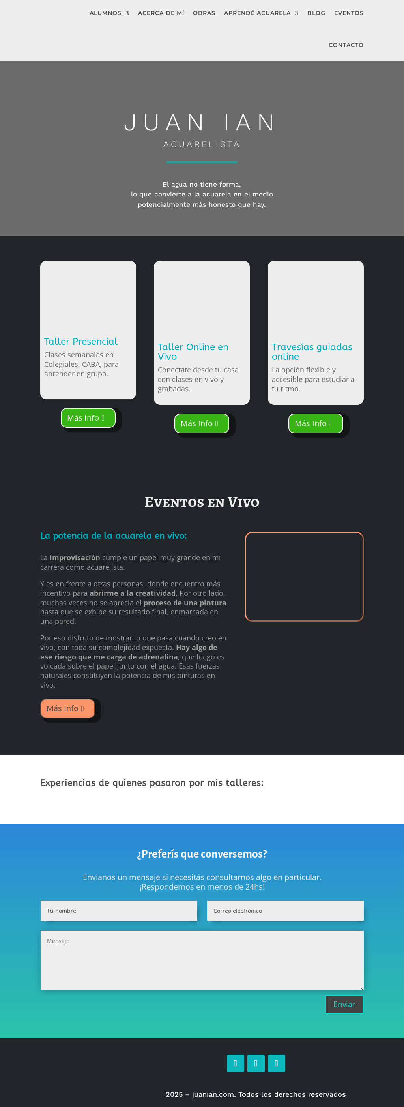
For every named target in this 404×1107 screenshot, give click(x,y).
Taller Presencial (81, 341)
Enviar (344, 1004)
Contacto (346, 45)
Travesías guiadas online (312, 352)
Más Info (83, 417)
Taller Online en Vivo (193, 352)
